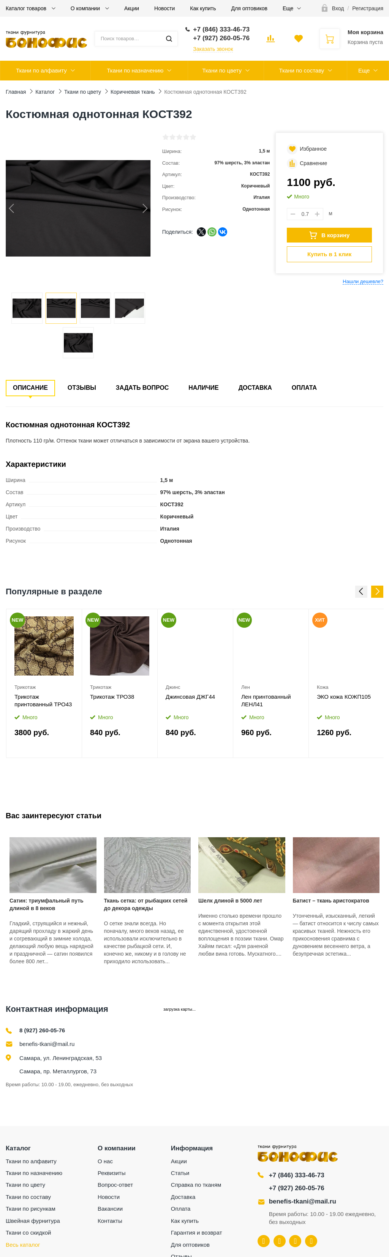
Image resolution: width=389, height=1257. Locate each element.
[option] (44, 683)
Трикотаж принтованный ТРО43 (43, 700)
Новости (164, 8)
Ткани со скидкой (28, 1232)
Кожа (323, 687)
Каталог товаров (27, 8)
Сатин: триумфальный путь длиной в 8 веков (46, 904)
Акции (131, 8)
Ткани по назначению (135, 70)
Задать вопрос (142, 387)
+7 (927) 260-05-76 (296, 1188)
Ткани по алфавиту (41, 70)
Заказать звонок (213, 49)
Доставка (255, 387)
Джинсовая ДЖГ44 (190, 696)
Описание (30, 387)
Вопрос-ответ (115, 1184)
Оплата (304, 387)
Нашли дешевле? (363, 281)
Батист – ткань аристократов (331, 901)
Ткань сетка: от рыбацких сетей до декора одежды (146, 904)
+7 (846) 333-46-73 (296, 1175)
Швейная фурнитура (33, 1221)
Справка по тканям (196, 1184)
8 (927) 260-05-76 (42, 1030)
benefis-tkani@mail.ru (46, 1044)
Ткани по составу (301, 70)
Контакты (110, 1221)
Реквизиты (112, 1173)
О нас (105, 1161)
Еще (288, 8)
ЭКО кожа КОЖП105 (344, 696)
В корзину (329, 235)
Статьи (180, 1173)
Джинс (173, 687)
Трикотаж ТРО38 (112, 696)
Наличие (203, 387)
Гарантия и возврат (196, 1232)
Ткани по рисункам (30, 1208)
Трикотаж (25, 687)
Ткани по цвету (222, 70)
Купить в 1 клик (329, 254)
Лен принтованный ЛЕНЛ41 (266, 700)
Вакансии (110, 1208)
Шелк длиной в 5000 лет (230, 901)
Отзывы (82, 387)
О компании (86, 8)
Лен (245, 687)
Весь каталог (23, 1244)
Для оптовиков (249, 8)
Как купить (203, 8)
